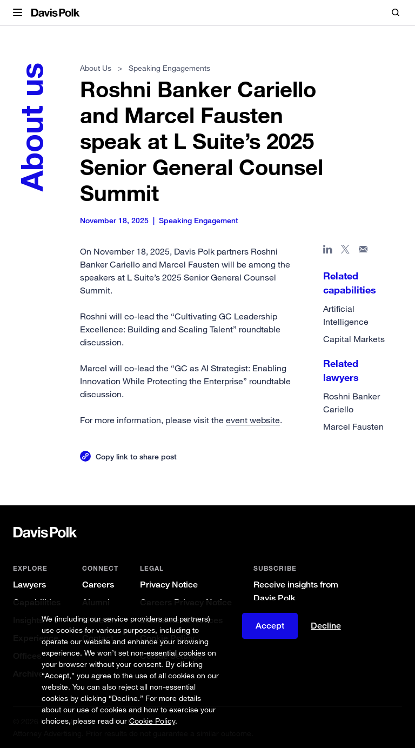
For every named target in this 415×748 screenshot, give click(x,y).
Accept (270, 625)
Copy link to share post (136, 456)
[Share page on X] (345, 251)
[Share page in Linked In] (327, 251)
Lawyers (29, 584)
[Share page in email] (363, 251)
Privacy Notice (169, 584)
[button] (17, 12)
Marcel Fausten (353, 426)
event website (253, 420)
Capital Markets (354, 338)
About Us (95, 67)
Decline (326, 626)
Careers (98, 584)
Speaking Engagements (169, 67)
